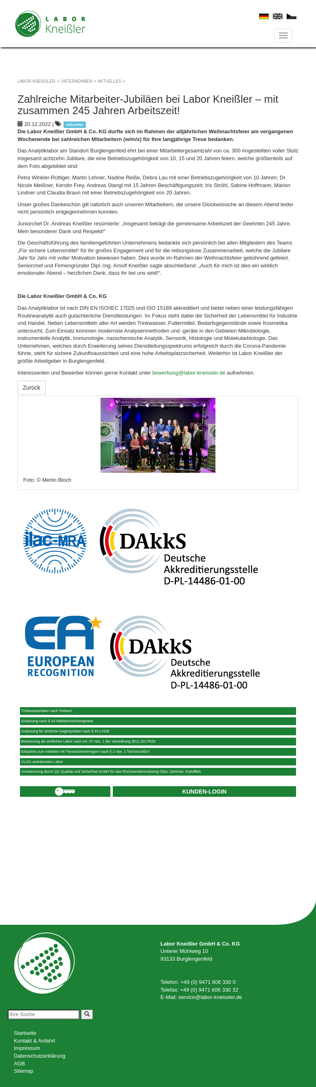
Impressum (27, 1048)
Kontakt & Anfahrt (34, 1041)
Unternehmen (76, 81)
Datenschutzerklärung (39, 1056)
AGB (19, 1064)
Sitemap (23, 1071)
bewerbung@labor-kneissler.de (188, 373)
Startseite (25, 1033)
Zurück (31, 387)
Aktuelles (109, 81)
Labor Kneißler (36, 81)
